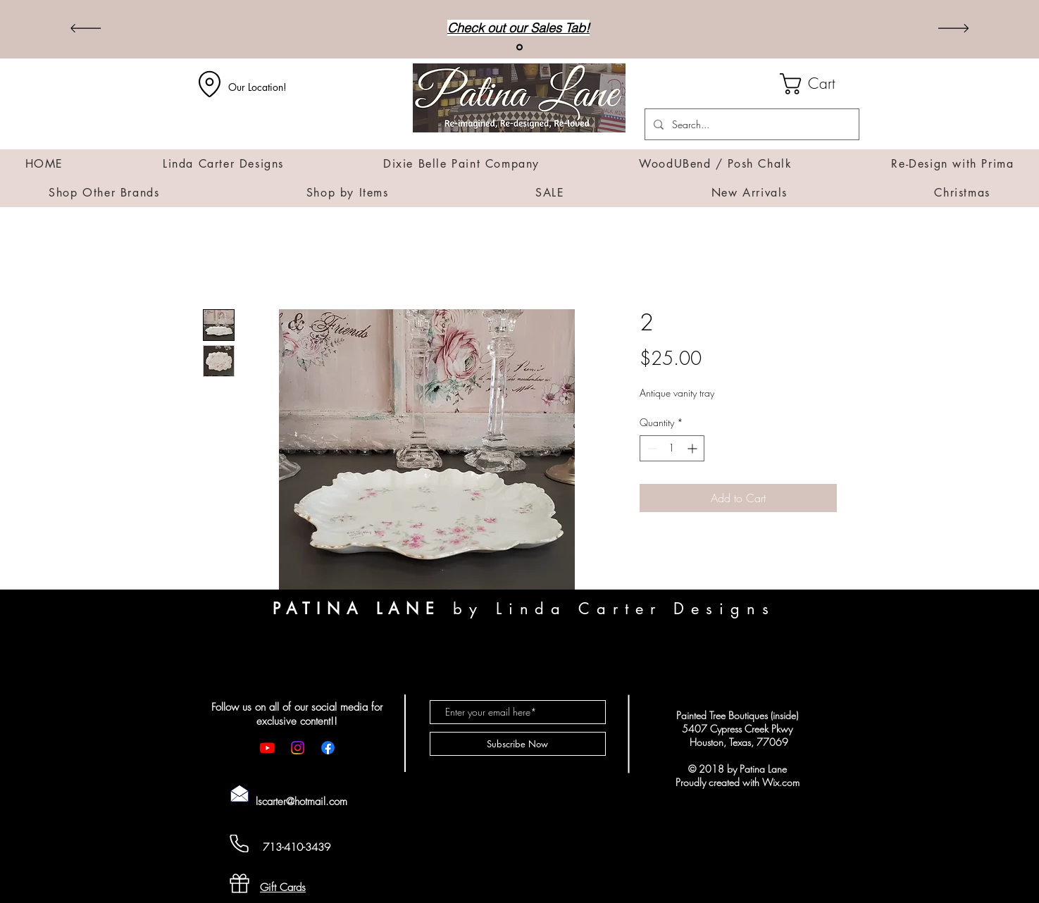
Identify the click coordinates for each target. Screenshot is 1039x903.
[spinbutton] (672, 448)
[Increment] (693, 448)
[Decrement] (650, 448)
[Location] (210, 84)
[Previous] (85, 29)
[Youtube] (267, 747)
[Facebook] (328, 747)
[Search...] (750, 124)
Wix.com (781, 782)
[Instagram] (297, 747)
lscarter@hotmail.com (301, 802)
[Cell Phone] (239, 843)
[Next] (953, 29)
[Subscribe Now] (518, 744)
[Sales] (519, 47)
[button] (819, 83)
